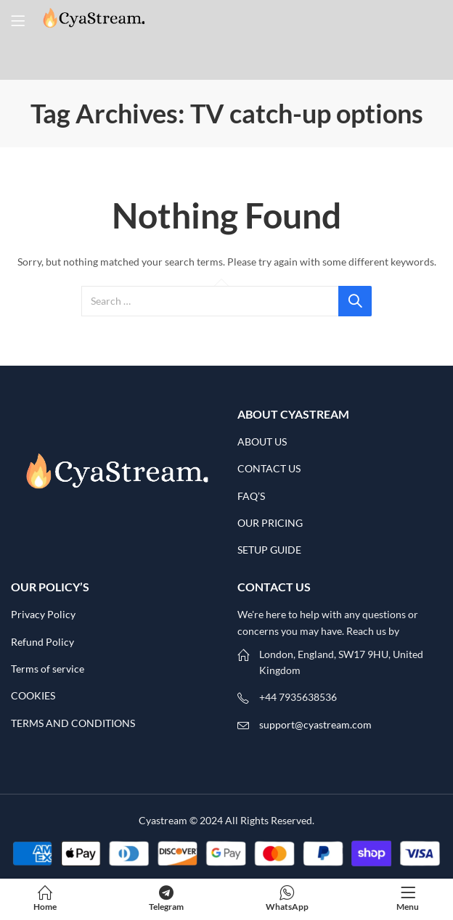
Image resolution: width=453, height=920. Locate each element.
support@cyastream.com (315, 724)
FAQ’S (251, 496)
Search (355, 301)
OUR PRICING (271, 523)
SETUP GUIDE (269, 549)
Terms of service (47, 668)
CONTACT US (269, 468)
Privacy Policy (43, 614)
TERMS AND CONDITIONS (73, 723)
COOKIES (33, 695)
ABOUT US (262, 441)
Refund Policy (42, 642)
